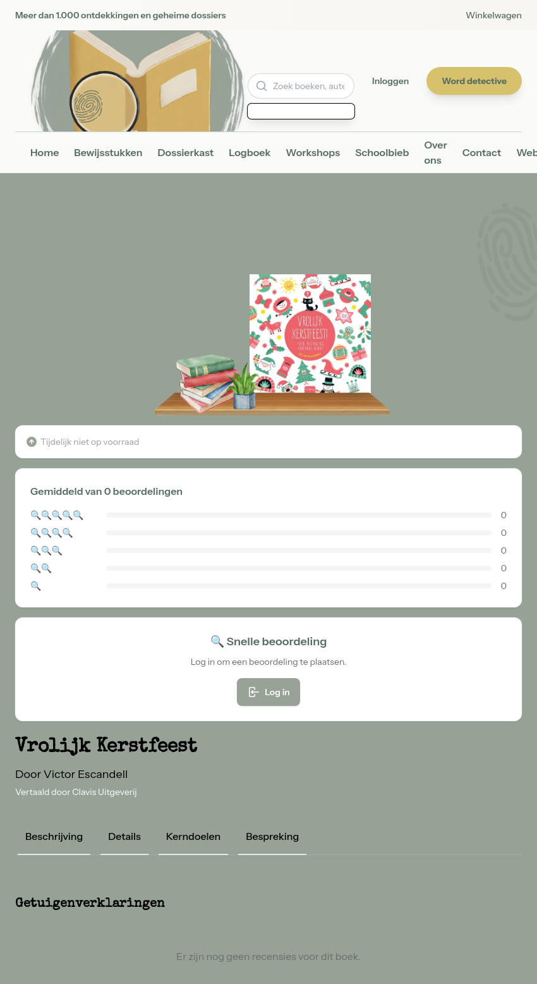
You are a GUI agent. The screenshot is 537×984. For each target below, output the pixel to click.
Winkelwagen (494, 15)
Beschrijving (54, 836)
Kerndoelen (193, 836)
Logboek (249, 152)
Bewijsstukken (108, 152)
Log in (268, 692)
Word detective (474, 81)
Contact (481, 152)
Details (124, 836)
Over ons (435, 152)
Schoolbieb (382, 152)
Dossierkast (186, 152)
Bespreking (272, 836)
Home (44, 152)
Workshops (313, 152)
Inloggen (390, 81)
